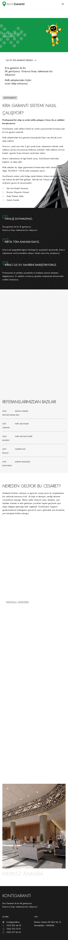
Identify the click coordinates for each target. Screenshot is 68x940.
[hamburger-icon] (63, 4)
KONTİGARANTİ (16, 896)
